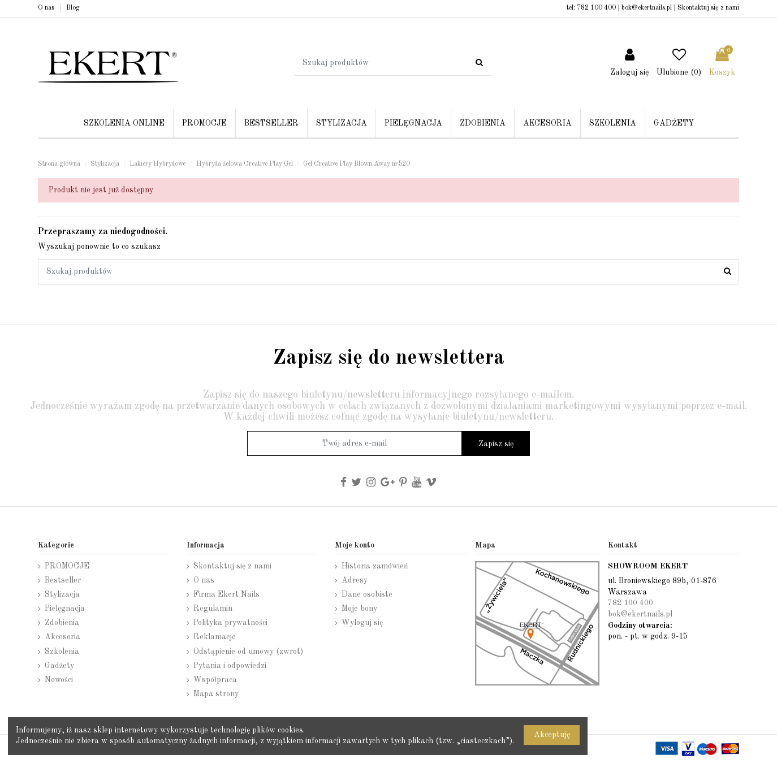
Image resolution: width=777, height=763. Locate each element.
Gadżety (59, 666)
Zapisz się (495, 444)
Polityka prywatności (230, 623)
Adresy (355, 580)
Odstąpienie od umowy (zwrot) (248, 652)
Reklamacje (214, 637)
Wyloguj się (362, 623)
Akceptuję (552, 735)
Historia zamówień (375, 566)
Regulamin (212, 609)
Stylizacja (62, 594)
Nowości (59, 680)
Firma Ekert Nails (226, 594)
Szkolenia (62, 652)
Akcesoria (62, 637)
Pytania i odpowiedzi (229, 666)
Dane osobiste (367, 594)
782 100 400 (596, 8)
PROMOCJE (67, 566)
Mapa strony (216, 694)
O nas (47, 8)
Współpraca (215, 680)
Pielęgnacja (65, 609)
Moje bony (359, 609)
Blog (73, 8)
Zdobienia (62, 623)
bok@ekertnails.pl (646, 8)
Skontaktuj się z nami (708, 8)
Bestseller (63, 580)
